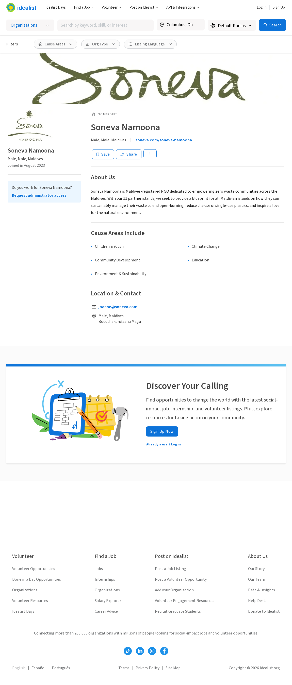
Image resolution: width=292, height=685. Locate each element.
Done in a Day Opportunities (36, 579)
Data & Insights (261, 590)
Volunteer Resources (30, 601)
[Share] (128, 154)
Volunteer (111, 7)
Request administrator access (39, 195)
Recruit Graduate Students (178, 611)
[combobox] (105, 25)
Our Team (256, 579)
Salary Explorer (108, 601)
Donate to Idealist (264, 611)
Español (38, 668)
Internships (105, 579)
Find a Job (84, 7)
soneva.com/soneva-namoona (164, 140)
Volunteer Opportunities (33, 569)
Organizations (24, 590)
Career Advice (106, 611)
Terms (123, 668)
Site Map (173, 668)
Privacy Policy (147, 668)
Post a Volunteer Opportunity (181, 579)
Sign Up (279, 7)
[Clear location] (197, 25)
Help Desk (257, 601)
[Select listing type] (30, 25)
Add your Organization (174, 590)
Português (61, 668)
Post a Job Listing (170, 569)
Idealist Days (55, 7)
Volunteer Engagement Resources (184, 601)
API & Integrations (182, 7)
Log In (262, 7)
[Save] (103, 154)
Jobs (99, 569)
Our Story (256, 569)
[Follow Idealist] (128, 651)
